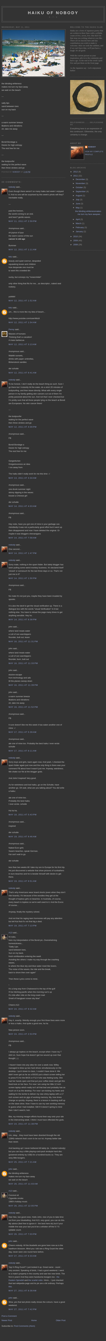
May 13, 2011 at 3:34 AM (22, 478)
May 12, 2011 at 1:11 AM (22, 249)
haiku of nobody (53, 12)
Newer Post (7, 1320)
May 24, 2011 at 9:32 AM (22, 1009)
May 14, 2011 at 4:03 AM (22, 506)
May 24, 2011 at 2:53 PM (23, 1034)
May (78, 207)
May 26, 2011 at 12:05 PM (23, 1206)
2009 (75, 240)
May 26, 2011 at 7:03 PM (23, 1234)
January (80, 231)
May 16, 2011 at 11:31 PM (23, 641)
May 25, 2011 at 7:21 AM (22, 1162)
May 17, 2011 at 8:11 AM (22, 751)
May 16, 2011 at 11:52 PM (23, 707)
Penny (11, 329)
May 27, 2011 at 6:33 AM (22, 1256)
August (79, 195)
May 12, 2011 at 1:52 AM (22, 300)
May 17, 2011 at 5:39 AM (22, 732)
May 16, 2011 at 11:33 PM (23, 663)
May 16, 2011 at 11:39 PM (23, 685)
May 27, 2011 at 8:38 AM (22, 1290)
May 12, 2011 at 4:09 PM (23, 427)
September (81, 191)
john (10, 1169)
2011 (75, 176)
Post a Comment (9, 1316)
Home (34, 1320)
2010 (75, 236)
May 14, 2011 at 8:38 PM (23, 619)
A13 (10, 932)
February (80, 227)
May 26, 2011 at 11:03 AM (23, 1184)
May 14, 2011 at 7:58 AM (22, 538)
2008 (75, 244)
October (80, 187)
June (78, 203)
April (78, 219)
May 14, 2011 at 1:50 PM (23, 578)
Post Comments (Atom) (24, 1326)
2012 (75, 172)
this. (10, 1286)
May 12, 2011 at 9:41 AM (22, 373)
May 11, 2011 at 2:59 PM (23, 221)
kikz (10, 257)
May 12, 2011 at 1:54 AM (22, 322)
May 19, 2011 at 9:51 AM (22, 881)
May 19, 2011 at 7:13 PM (23, 925)
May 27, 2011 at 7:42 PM (23, 1309)
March (79, 223)
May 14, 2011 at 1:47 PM (23, 553)
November (81, 183)
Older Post (60, 1320)
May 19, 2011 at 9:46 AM (22, 836)
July (78, 199)
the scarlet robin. (35, 1280)
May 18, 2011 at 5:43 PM (23, 814)
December (81, 179)
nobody (12, 187)
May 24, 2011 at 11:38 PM (23, 1124)
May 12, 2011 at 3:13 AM (22, 344)
